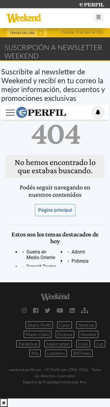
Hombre (88, 334)
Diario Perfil (39, 325)
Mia (35, 353)
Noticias (86, 325)
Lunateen (56, 353)
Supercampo (58, 343)
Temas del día (27, 33)
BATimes (82, 353)
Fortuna (65, 334)
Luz (100, 343)
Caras (64, 325)
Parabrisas (28, 343)
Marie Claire (37, 334)
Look (83, 343)
